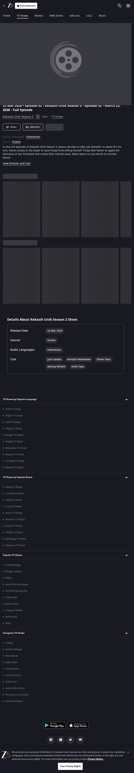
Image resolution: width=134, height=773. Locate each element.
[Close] (128, 752)
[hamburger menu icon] (128, 6)
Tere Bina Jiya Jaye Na (16, 591)
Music (102, 16)
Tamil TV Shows (13, 409)
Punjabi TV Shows (14, 441)
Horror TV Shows (13, 513)
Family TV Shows (13, 500)
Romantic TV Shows (15, 519)
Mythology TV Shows (15, 539)
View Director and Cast (17, 163)
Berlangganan (26, 5)
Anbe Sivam (11, 597)
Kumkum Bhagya (13, 649)
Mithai (8, 578)
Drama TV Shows (14, 526)
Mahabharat (11, 655)
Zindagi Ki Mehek (14, 610)
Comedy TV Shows (14, 493)
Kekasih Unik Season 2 (18, 117)
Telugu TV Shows (13, 428)
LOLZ (89, 16)
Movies (39, 16)
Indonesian (33, 137)
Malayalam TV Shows (16, 448)
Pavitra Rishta (12, 668)
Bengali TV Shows (14, 435)
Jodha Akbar (11, 662)
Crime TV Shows (13, 506)
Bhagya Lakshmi (13, 571)
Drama (16, 142)
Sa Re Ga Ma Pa (13, 675)
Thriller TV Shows (14, 532)
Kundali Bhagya (13, 565)
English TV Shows (14, 415)
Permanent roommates (17, 694)
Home (6, 16)
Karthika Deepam (14, 701)
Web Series (56, 16)
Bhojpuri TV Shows (14, 454)
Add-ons (75, 16)
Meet (8, 623)
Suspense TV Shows (15, 545)
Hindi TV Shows (13, 422)
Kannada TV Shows (14, 461)
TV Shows (22, 16)
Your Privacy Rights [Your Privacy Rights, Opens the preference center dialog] (70, 766)
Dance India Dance (15, 688)
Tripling (9, 643)
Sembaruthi (11, 616)
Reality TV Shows (13, 487)
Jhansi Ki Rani (12, 603)
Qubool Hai (11, 681)
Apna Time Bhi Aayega (16, 584)
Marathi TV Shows (14, 467)
